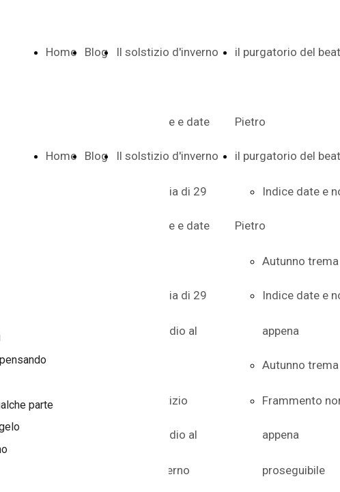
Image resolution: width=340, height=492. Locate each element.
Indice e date (176, 225)
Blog (96, 52)
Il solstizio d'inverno (167, 52)
